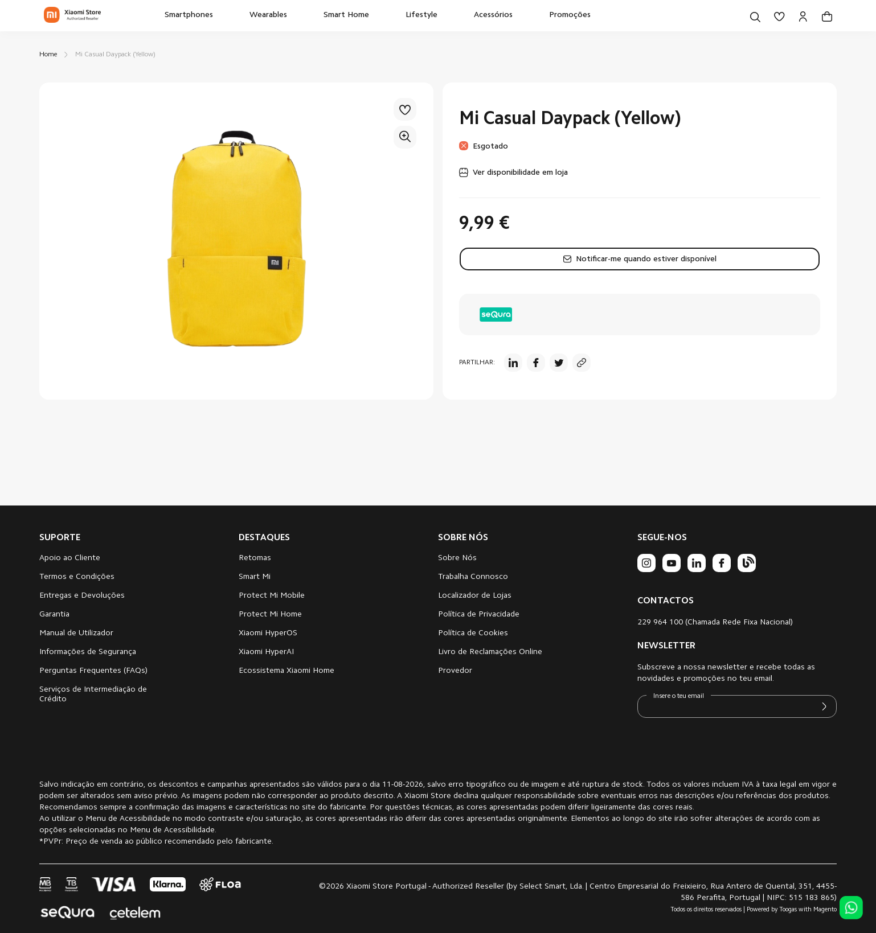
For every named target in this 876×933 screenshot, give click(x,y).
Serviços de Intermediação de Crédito (93, 695)
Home (48, 54)
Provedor (455, 671)
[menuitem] (188, 15)
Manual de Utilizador (76, 634)
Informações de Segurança (87, 652)
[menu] (377, 15)
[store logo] (72, 15)
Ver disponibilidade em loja (520, 173)
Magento (825, 910)
